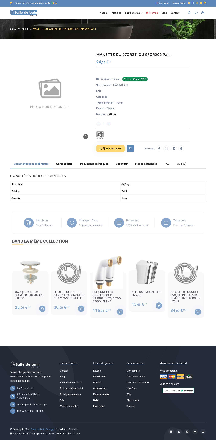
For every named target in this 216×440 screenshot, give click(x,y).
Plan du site (132, 400)
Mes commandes (135, 376)
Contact (175, 12)
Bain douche (99, 376)
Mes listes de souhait (138, 382)
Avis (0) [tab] (181, 163)
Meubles (116, 12)
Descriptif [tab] (122, 163)
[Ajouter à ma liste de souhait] (130, 148)
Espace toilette (101, 394)
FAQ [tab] (167, 163)
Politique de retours (70, 394)
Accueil (104, 12)
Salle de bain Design (42, 429)
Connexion (162, 3)
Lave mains (99, 406)
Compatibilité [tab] (64, 163)
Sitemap (130, 406)
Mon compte (133, 370)
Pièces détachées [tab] (146, 163)
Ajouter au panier (110, 148)
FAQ (128, 394)
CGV (62, 400)
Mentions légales (69, 406)
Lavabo (97, 370)
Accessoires (100, 388)
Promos (152, 12)
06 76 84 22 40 (25, 388)
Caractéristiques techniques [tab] (31, 163)
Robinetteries (132, 12)
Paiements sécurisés (71, 382)
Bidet (96, 400)
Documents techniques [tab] (94, 163)
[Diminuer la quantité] (98, 124)
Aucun (25, 29)
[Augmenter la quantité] (108, 124)
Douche (97, 382)
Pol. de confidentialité (71, 388)
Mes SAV (131, 388)
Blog (164, 12)
